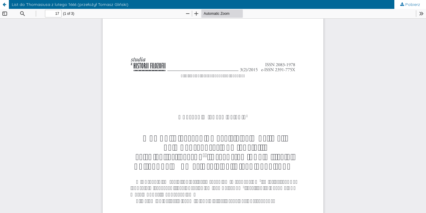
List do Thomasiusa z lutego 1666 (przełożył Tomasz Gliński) (70, 4)
